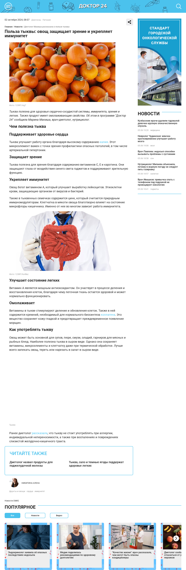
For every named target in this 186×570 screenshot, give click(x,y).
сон (152, 158)
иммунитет (40, 491)
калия (104, 142)
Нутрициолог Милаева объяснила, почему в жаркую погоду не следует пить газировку (158, 167)
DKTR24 (93, 6)
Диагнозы (36, 20)
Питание (47, 20)
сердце (30, 491)
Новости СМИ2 (12, 501)
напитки (154, 174)
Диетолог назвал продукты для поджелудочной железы (31, 463)
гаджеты (154, 189)
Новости (18, 27)
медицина (155, 130)
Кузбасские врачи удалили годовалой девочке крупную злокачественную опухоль (158, 123)
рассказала (40, 433)
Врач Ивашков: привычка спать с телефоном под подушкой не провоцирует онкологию (156, 182)
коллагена (108, 314)
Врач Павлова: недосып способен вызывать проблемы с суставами (156, 152)
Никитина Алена (31, 483)
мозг (152, 145)
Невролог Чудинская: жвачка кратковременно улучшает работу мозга (157, 139)
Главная (8, 27)
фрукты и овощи (17, 491)
